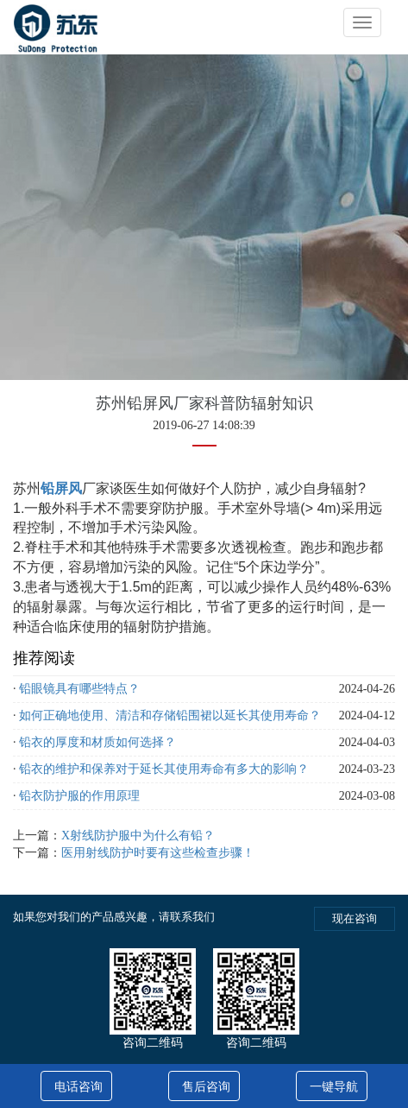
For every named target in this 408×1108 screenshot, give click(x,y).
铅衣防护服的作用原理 (79, 795)
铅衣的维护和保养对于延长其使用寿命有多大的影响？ (164, 769)
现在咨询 (354, 918)
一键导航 (334, 1086)
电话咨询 (78, 1086)
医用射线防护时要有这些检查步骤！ (157, 852)
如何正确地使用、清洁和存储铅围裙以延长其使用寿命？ (170, 715)
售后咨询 (206, 1086)
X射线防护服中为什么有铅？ (138, 835)
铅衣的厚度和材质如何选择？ (97, 742)
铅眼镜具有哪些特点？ (79, 688)
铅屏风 (61, 488)
